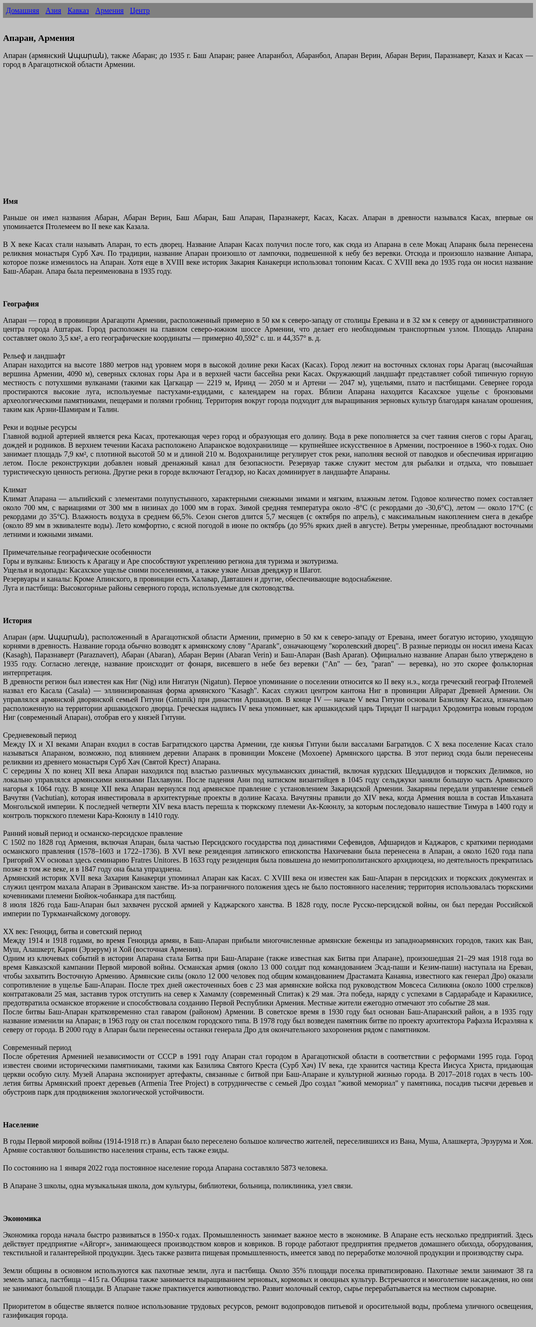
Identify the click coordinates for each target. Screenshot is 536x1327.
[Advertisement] (226, 137)
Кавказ (78, 10)
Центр (140, 10)
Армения (109, 10)
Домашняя (22, 10)
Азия (53, 10)
